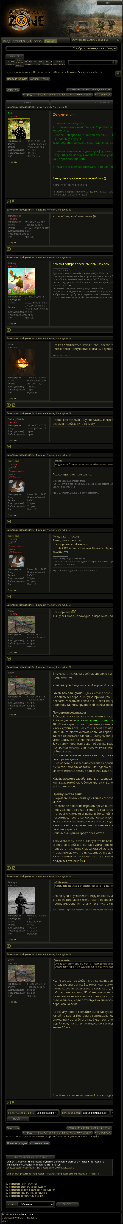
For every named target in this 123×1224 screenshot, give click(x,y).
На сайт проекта (10, 62)
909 (51, 94)
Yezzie (91, 191)
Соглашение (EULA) (13, 1217)
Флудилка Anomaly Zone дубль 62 (84, 1136)
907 (40, 94)
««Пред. (27, 94)
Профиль (12, 161)
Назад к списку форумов (18, 72)
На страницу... (103, 94)
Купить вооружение (59, 62)
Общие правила (29, 62)
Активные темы (39, 79)
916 (78, 94)
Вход (109, 3)
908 (45, 94)
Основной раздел (42, 72)
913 (71, 94)
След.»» (87, 94)
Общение (59, 72)
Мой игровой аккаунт (19, 62)
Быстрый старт (38, 62)
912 (66, 94)
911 (61, 94)
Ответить (13, 89)
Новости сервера (48, 62)
